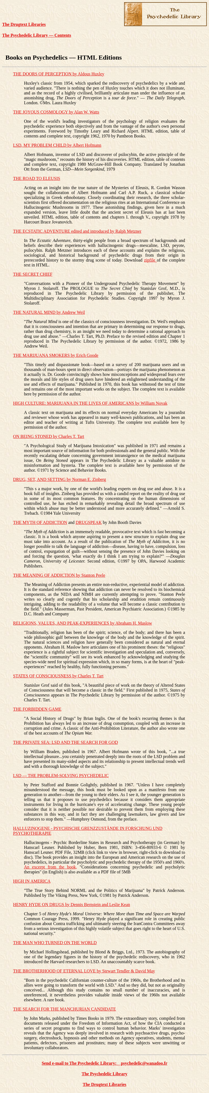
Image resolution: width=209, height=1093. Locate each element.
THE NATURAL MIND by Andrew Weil (49, 312)
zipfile (150, 260)
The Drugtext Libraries (24, 24)
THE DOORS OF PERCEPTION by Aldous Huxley (58, 74)
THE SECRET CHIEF (33, 274)
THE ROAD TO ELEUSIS (36, 178)
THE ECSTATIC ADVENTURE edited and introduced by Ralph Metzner (77, 231)
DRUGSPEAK (89, 522)
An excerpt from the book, (50, 867)
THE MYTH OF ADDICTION (40, 522)
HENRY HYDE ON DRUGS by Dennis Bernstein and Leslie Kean (71, 904)
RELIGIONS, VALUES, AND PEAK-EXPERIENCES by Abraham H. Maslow (82, 623)
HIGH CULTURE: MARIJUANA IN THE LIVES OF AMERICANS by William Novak (90, 403)
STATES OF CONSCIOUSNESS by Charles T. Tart (58, 676)
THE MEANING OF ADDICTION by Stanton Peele (59, 575)
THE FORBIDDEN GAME (37, 709)
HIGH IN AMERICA (32, 881)
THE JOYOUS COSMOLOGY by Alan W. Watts (56, 112)
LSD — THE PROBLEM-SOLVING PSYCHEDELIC (61, 775)
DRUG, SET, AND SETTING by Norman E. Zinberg (59, 479)
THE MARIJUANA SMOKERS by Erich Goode (55, 355)
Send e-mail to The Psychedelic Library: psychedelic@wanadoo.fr (104, 1063)
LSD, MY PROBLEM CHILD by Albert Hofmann (57, 145)
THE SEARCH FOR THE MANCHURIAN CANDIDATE (64, 1009)
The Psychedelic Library (104, 1073)
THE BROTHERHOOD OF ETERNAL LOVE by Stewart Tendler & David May (84, 971)
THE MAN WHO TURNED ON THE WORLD (55, 942)
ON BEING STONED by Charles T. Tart (48, 436)
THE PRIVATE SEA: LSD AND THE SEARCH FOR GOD (65, 742)
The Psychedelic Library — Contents (36, 35)
